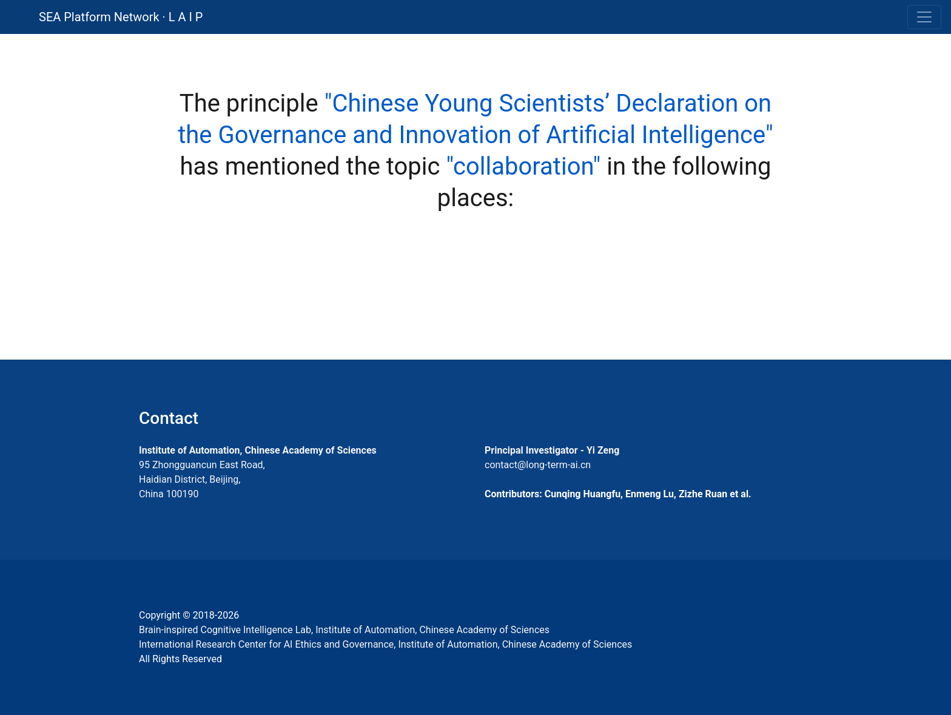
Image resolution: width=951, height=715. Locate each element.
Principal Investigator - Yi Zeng (552, 450)
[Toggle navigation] (924, 17)
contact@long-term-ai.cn (538, 465)
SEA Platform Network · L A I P (121, 17)
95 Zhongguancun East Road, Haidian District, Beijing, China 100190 (202, 479)
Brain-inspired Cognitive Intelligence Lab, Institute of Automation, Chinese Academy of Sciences (344, 630)
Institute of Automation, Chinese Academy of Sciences (258, 450)
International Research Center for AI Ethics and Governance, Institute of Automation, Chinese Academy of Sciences (385, 644)
